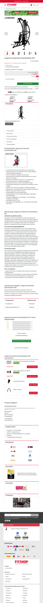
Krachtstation (9, 593)
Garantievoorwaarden (12, 136)
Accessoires (9, 141)
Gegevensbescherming (27, 574)
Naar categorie (33, 384)
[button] (6, 33)
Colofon (24, 576)
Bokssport (8, 600)
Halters (24, 597)
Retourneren (7, 581)
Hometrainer (25, 588)
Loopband (8, 590)
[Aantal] (10, 83)
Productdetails (10, 130)
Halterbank (25, 595)
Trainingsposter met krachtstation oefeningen (24, 361)
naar (8, 568)
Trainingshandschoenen (19, 381)
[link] (13, 447)
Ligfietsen (25, 600)
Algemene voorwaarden (10, 574)
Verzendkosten (8, 579)
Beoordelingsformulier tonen (21, 341)
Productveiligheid (11, 144)
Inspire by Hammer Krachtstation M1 (19, 528)
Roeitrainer (25, 590)
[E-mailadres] (17, 515)
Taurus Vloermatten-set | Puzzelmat (21, 370)
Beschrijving (10, 133)
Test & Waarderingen (12, 139)
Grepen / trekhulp (17, 389)
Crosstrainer (8, 588)
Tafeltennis (8, 595)
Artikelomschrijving (32, 366)
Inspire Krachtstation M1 (12, 121)
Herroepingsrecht (25, 579)
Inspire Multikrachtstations (11, 8)
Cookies (7, 576)
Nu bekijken (9, 123)
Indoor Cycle (8, 597)
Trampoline (25, 593)
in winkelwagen (27, 83)
